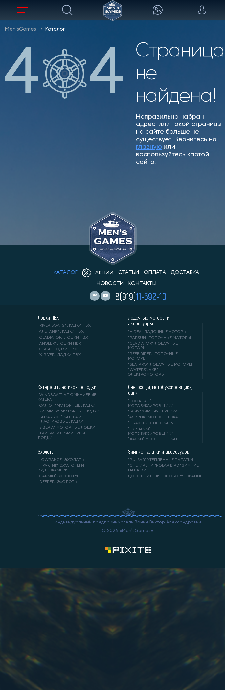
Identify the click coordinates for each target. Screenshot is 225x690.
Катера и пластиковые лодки (67, 387)
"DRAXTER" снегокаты (151, 423)
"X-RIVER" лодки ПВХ (59, 355)
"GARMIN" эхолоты (58, 476)
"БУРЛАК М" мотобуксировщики (150, 431)
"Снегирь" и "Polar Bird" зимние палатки (163, 468)
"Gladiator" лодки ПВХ (63, 337)
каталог (66, 272)
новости (110, 283)
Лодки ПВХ (48, 318)
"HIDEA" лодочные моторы (157, 332)
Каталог (55, 29)
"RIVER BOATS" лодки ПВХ (64, 325)
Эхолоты (46, 452)
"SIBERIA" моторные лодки (66, 427)
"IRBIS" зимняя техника (153, 411)
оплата (155, 272)
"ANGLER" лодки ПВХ (59, 343)
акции (98, 273)
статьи (128, 272)
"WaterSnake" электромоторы (146, 372)
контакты (142, 283)
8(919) (141, 296)
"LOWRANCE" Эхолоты (61, 460)
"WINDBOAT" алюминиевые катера (67, 397)
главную (149, 147)
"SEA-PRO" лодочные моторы (160, 364)
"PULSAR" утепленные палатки (160, 460)
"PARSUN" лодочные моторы (159, 338)
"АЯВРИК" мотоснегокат (154, 417)
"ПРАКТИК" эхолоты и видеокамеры (61, 468)
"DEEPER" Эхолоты (58, 482)
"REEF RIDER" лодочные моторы (153, 356)
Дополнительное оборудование (165, 476)
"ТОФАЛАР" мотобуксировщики (150, 404)
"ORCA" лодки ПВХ (57, 349)
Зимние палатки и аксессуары (159, 452)
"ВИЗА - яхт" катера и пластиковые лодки (60, 420)
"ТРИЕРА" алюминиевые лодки (64, 436)
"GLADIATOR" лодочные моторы (153, 346)
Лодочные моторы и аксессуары (148, 320)
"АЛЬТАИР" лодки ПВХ (61, 331)
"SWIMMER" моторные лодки (69, 411)
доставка (185, 272)
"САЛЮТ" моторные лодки (67, 405)
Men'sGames (20, 29)
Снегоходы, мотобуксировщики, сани (160, 390)
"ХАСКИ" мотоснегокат (153, 439)
